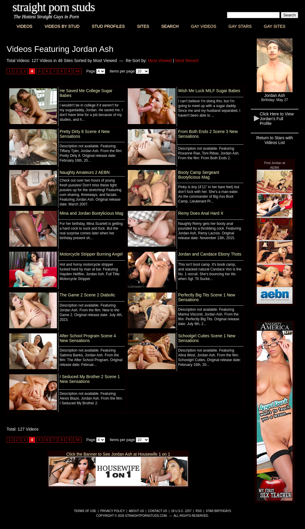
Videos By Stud (62, 26)
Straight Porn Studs (54, 7)
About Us (136, 511)
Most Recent (187, 60)
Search (170, 26)
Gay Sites (275, 26)
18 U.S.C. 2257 (181, 511)
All (77, 71)
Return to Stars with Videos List (274, 140)
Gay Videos (203, 26)
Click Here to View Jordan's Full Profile (277, 119)
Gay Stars (240, 26)
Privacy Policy (112, 511)
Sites (143, 26)
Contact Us (157, 511)
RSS (199, 511)
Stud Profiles (108, 26)
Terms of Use (85, 511)
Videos (24, 26)
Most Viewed (160, 60)
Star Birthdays (218, 511)
